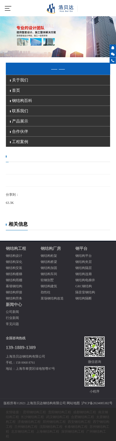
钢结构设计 (14, 256)
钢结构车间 (49, 274)
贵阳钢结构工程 (59, 412)
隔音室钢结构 (85, 292)
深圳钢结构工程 (72, 431)
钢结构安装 (14, 268)
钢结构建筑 (49, 286)
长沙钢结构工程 (32, 417)
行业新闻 (12, 318)
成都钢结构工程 (84, 412)
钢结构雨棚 (14, 280)
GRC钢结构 (83, 286)
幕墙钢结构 (14, 286)
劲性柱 (45, 292)
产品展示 (19, 121)
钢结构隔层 (83, 268)
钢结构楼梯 (14, 274)
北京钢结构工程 (22, 431)
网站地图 (73, 403)
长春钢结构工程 (76, 427)
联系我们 (19, 111)
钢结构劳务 (14, 298)
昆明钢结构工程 (34, 412)
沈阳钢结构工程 (51, 427)
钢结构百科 (21, 100)
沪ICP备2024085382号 (96, 403)
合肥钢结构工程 (82, 417)
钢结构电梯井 (85, 280)
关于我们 (19, 80)
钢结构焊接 (14, 292)
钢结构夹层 (83, 262)
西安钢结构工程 (79, 422)
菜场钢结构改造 (52, 298)
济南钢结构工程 (29, 422)
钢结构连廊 (83, 274)
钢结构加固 (49, 268)
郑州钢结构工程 (54, 422)
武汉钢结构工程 (57, 417)
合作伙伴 (19, 131)
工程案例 (19, 141)
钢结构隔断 (83, 298)
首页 (15, 90)
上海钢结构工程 (47, 431)
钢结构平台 (83, 256)
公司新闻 (12, 312)
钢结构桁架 (49, 256)
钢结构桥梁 (49, 262)
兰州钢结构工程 (25, 427)
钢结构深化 (14, 262)
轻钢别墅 (47, 280)
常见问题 (12, 324)
